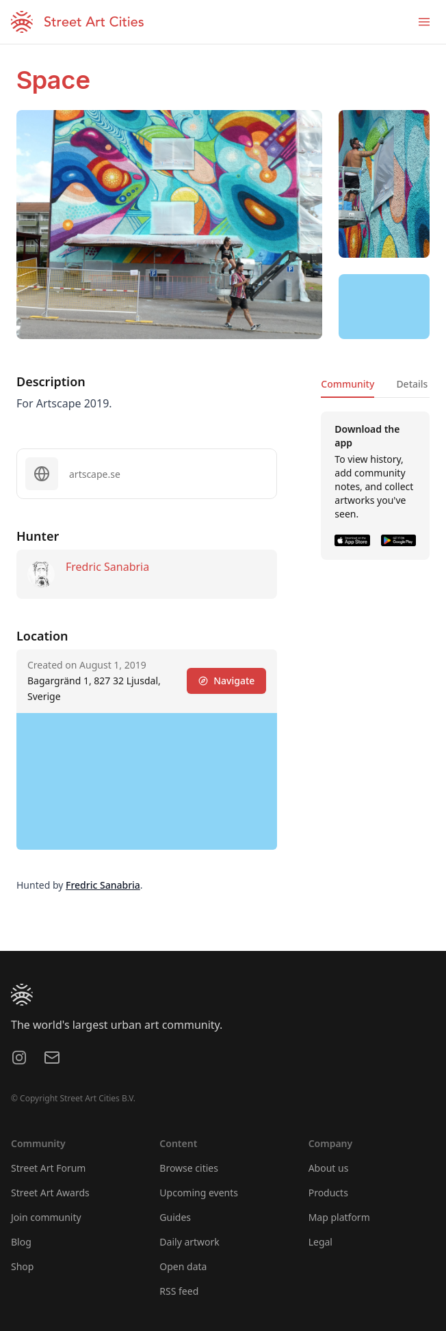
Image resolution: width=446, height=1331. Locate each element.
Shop (22, 1266)
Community (347, 383)
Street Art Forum (48, 1167)
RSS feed (178, 1291)
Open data (183, 1266)
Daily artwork (189, 1241)
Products (328, 1192)
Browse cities (188, 1167)
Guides (175, 1217)
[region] (384, 307)
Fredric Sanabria (107, 566)
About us (329, 1167)
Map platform (339, 1217)
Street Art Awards (50, 1192)
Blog (21, 1241)
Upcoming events (198, 1192)
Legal (320, 1241)
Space (53, 80)
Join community (46, 1217)
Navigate (226, 680)
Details (412, 383)
